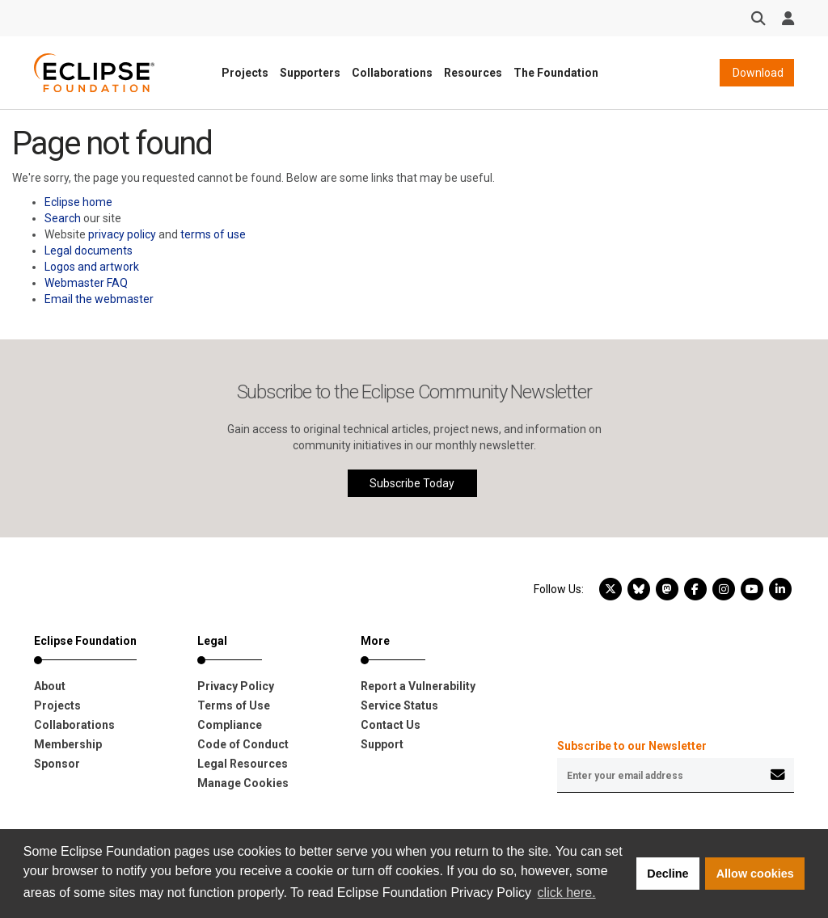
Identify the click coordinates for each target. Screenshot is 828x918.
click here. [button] (567, 892)
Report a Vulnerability (418, 686)
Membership (68, 744)
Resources (473, 72)
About (49, 686)
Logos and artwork (91, 266)
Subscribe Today (412, 483)
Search (62, 218)
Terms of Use (233, 705)
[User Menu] (788, 19)
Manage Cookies (243, 783)
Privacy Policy (235, 686)
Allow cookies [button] (755, 873)
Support (382, 744)
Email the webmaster (99, 299)
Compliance (229, 724)
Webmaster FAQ (86, 282)
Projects (245, 72)
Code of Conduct (243, 744)
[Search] (758, 19)
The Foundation (555, 72)
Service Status (399, 705)
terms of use (213, 234)
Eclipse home (78, 202)
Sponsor (57, 763)
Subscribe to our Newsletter (632, 745)
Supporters (310, 72)
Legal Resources (242, 763)
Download (757, 72)
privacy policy (122, 234)
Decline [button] (667, 873)
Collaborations (392, 72)
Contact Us (390, 724)
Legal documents (88, 250)
